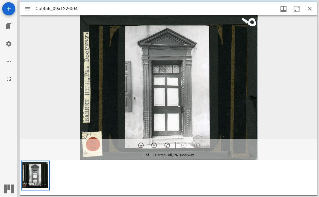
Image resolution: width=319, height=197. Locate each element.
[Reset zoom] (167, 145)
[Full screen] (8, 78)
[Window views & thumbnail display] (283, 8)
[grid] (168, 177)
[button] (35, 175)
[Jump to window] (8, 26)
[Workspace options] (8, 61)
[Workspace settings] (8, 43)
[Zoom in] (140, 145)
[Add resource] (8, 8)
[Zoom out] (154, 145)
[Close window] (309, 8)
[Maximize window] (296, 8)
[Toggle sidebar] (27, 8)
